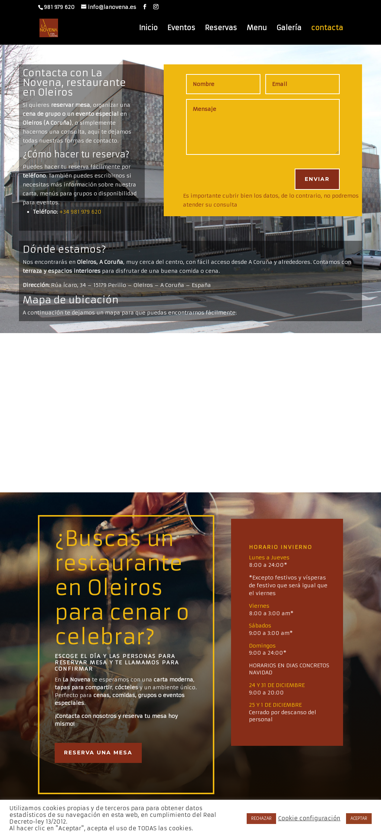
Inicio (148, 28)
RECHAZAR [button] (261, 818)
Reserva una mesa (98, 752)
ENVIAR (317, 179)
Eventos (181, 28)
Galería (288, 28)
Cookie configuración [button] (309, 818)
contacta (327, 28)
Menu (257, 28)
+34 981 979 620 (80, 211)
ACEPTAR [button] (358, 818)
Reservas (221, 28)
